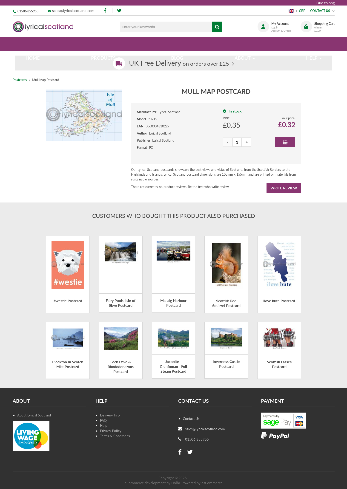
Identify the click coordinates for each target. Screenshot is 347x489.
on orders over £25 (179, 63)
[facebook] (105, 10)
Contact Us (191, 418)
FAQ (103, 420)
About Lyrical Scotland (34, 415)
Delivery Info (110, 415)
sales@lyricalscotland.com (73, 10)
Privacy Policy (110, 431)
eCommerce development (145, 483)
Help (103, 425)
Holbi (175, 483)
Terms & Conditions (115, 436)
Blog (177, 44)
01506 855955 (27, 11)
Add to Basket (285, 142)
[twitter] (119, 10)
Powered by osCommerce (202, 483)
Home (43, 44)
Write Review (283, 188)
